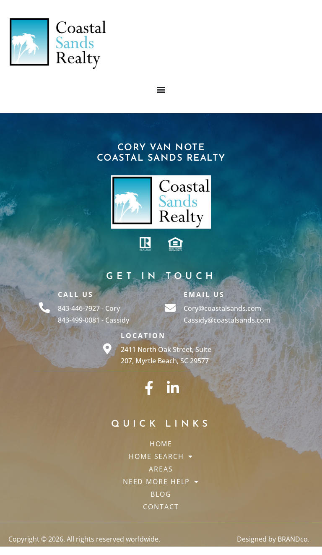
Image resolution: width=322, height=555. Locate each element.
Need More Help (161, 481)
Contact (161, 506)
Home (161, 443)
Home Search (161, 456)
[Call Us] (44, 307)
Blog (161, 494)
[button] (161, 89)
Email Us (204, 294)
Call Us (75, 294)
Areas (161, 469)
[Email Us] (170, 307)
